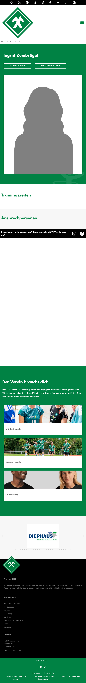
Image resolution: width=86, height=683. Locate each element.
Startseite (5, 42)
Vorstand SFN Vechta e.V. (13, 620)
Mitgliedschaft (9, 610)
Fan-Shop (7, 617)
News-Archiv (8, 627)
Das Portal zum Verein (12, 604)
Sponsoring (8, 614)
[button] (82, 22)
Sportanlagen (9, 607)
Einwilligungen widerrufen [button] (70, 676)
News (6, 624)
